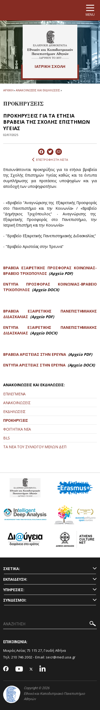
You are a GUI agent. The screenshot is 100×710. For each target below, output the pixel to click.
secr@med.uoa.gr (61, 657)
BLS (6, 437)
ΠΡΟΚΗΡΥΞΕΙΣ (15, 420)
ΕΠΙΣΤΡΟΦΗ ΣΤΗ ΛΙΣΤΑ (50, 159)
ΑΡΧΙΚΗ (8, 90)
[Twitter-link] (31, 669)
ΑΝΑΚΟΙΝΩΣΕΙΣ (16, 402)
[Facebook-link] (6, 669)
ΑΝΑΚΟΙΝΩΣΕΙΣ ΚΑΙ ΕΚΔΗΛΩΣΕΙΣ (38, 90)
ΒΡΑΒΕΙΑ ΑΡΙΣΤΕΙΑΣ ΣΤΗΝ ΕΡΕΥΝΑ (34, 354)
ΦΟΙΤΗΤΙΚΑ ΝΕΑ (17, 429)
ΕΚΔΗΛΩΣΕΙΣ (14, 411)
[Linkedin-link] (42, 669)
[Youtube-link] (19, 669)
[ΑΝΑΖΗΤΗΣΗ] (50, 624)
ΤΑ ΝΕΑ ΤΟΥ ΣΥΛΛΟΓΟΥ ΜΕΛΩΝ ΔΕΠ (34, 446)
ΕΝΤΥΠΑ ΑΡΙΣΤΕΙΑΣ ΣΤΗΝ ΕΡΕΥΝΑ (34, 365)
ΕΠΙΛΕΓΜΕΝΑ (14, 393)
